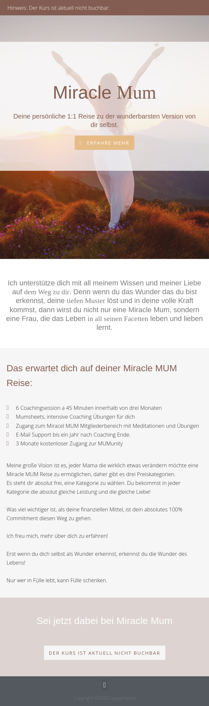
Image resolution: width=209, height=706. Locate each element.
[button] (104, 653)
